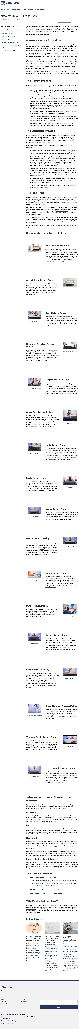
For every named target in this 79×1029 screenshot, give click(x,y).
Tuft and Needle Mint (34, 776)
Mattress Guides (14, 9)
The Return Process (7, 33)
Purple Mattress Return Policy (61, 639)
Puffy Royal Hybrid (70, 616)
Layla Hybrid (70, 487)
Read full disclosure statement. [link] (64, 22)
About (3, 999)
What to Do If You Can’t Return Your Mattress (12, 46)
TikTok (23, 1004)
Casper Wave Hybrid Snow (34, 388)
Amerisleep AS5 (70, 290)
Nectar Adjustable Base (70, 547)
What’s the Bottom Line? (9, 50)
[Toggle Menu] (76, 3)
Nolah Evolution (34, 581)
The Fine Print (6, 39)
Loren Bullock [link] (7, 19)
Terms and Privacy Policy (8, 1021)
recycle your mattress (57, 261)
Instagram (24, 1001)
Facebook (4, 1004)
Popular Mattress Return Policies (11, 42)
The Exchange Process (8, 36)
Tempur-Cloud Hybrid (70, 746)
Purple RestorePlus (34, 643)
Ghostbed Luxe (70, 423)
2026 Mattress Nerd (7, 1014)
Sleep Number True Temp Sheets (34, 715)
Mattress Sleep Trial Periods (10, 30)
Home (3, 9)
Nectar (42, 549)
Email (41, 998)
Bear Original (34, 321)
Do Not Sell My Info (7, 1023)
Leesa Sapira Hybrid (34, 516)
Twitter (23, 999)
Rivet (34, 255)
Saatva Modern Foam (70, 678)
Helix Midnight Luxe (34, 453)
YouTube (3, 1001)
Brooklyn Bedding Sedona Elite (70, 351)
